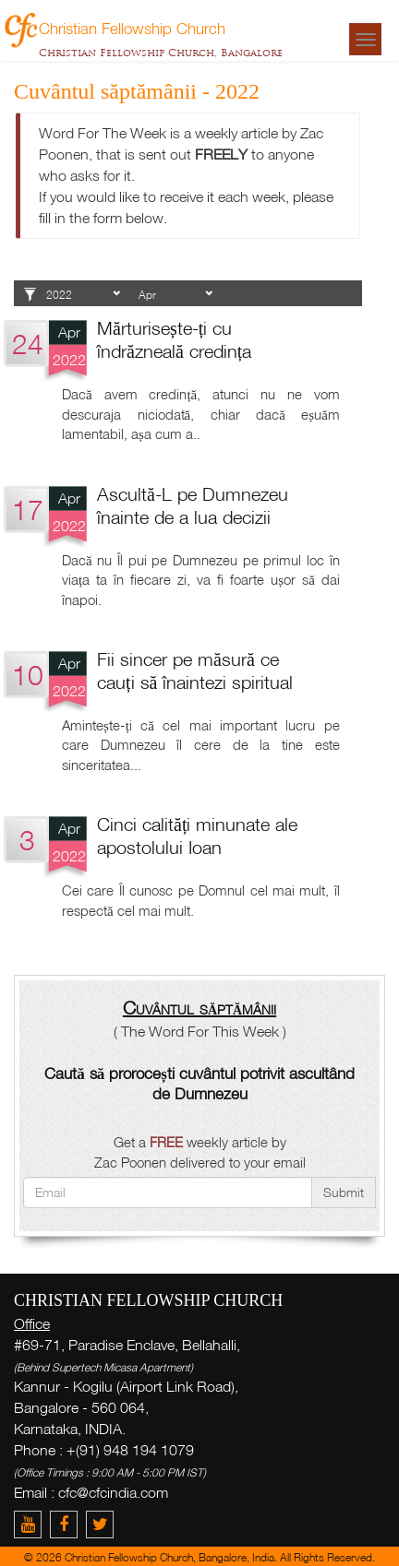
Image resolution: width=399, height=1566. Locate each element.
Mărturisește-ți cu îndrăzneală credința (174, 339)
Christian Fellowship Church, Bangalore (161, 52)
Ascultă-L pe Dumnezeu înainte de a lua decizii (192, 505)
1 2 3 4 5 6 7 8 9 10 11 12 (175, 295)
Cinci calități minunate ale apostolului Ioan (197, 835)
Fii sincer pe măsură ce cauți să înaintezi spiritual (195, 670)
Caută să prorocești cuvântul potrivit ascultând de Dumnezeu (199, 1083)
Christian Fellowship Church (132, 27)
